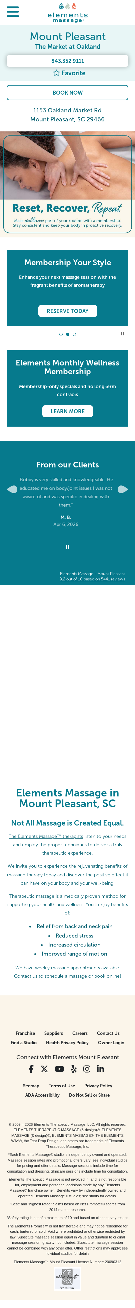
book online (107, 976)
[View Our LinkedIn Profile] (100, 1069)
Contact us (25, 976)
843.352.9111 (67, 61)
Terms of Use (62, 1085)
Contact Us (108, 1033)
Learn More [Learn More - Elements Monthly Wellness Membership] (68, 411)
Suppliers (53, 1033)
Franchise (25, 1033)
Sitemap (31, 1085)
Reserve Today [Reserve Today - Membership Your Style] (68, 311)
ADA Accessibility (42, 1095)
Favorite (69, 73)
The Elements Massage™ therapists (46, 836)
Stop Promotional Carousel (122, 333)
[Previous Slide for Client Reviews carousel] (12, 489)
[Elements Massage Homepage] (68, 12)
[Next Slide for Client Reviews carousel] (123, 489)
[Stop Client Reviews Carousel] (67, 547)
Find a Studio (24, 1042)
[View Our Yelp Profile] (73, 1069)
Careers (80, 1033)
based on (92, 579)
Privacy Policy (98, 1085)
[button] (13, 12)
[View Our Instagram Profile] (87, 1069)
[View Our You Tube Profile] (59, 1069)
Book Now (68, 93)
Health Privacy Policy (67, 1042)
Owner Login (111, 1042)
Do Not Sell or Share (89, 1095)
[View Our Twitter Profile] (44, 1069)
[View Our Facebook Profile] (31, 1069)
